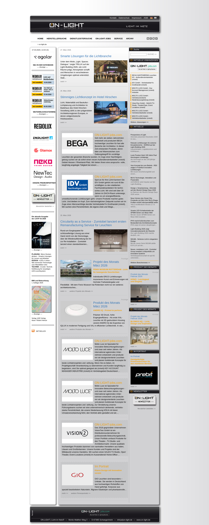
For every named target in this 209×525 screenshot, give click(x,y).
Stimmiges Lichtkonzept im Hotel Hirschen (88, 97)
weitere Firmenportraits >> (80, 493)
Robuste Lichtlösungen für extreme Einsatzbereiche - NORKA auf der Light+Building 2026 (143, 145)
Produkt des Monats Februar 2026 (139, 275)
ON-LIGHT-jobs (103, 38)
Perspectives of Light (138, 135)
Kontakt (113, 18)
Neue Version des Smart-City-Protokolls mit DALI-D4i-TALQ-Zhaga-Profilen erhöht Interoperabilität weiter (144, 200)
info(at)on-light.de (124, 520)
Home (40, 38)
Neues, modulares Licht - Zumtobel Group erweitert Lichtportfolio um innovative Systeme (143, 251)
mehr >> (63, 81)
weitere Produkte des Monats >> (81, 329)
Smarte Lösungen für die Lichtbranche (85, 56)
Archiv (130, 38)
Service (118, 38)
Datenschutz (124, 18)
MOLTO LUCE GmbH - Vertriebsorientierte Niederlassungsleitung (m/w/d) (143, 98)
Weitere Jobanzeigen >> (139, 122)
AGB (146, 18)
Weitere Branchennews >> (140, 262)
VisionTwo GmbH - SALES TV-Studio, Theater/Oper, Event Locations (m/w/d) (143, 105)
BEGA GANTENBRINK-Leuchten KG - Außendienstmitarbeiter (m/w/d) (144, 77)
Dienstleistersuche (81, 38)
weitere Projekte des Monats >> (81, 291)
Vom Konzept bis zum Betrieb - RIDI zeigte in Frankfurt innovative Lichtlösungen (144, 168)
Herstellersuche (57, 38)
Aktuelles (41, 331)
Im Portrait (102, 466)
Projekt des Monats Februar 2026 (139, 317)
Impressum (136, 18)
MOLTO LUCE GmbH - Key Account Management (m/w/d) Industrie (143, 90)
